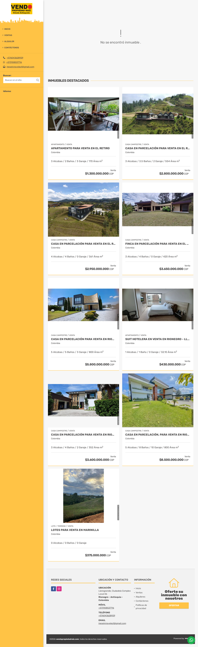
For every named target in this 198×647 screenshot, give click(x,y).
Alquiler (9, 41)
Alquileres (140, 596)
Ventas (8, 35)
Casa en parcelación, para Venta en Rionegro (157, 434)
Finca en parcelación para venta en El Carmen (157, 243)
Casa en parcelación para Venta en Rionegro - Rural (83, 434)
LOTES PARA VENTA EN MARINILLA (75, 530)
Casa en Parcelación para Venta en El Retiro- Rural (83, 243)
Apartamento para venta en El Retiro (80, 148)
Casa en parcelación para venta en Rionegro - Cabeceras (83, 339)
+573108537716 (14, 62)
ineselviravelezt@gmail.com (20, 66)
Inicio (7, 29)
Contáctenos (11, 47)
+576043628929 (15, 57)
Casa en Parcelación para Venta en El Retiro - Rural (157, 148)
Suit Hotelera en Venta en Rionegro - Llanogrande (157, 339)
